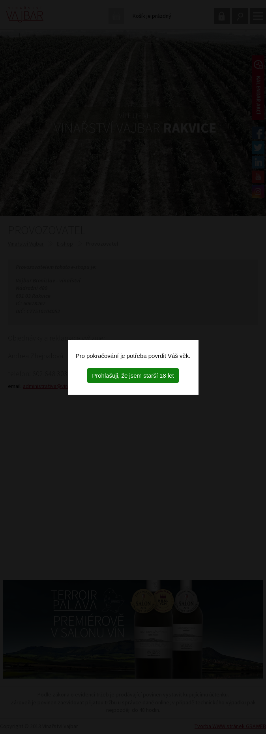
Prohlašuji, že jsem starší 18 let (133, 375)
